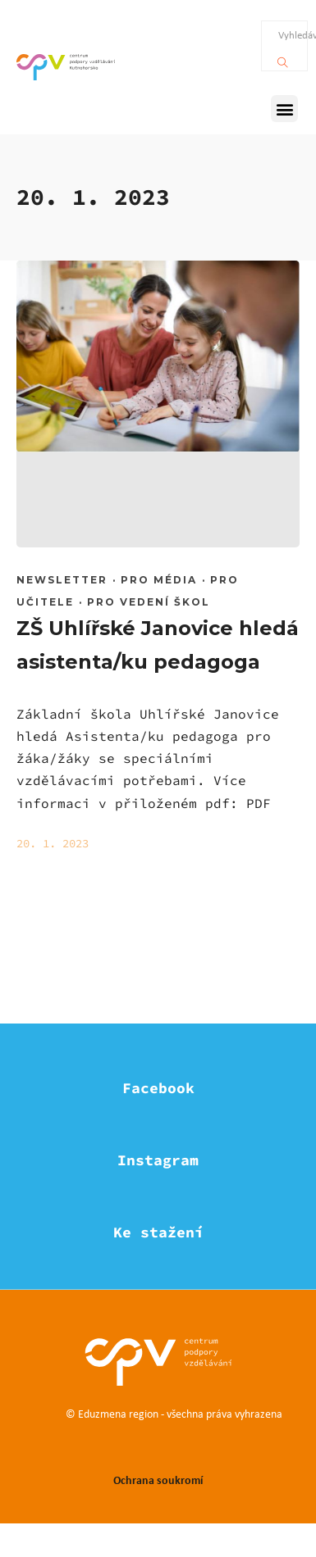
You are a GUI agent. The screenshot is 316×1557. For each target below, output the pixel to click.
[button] (284, 108)
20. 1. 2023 (52, 843)
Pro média (159, 580)
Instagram (158, 1160)
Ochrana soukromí (158, 1479)
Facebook (158, 1087)
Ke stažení (158, 1232)
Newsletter (62, 580)
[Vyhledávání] (283, 58)
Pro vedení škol (148, 602)
